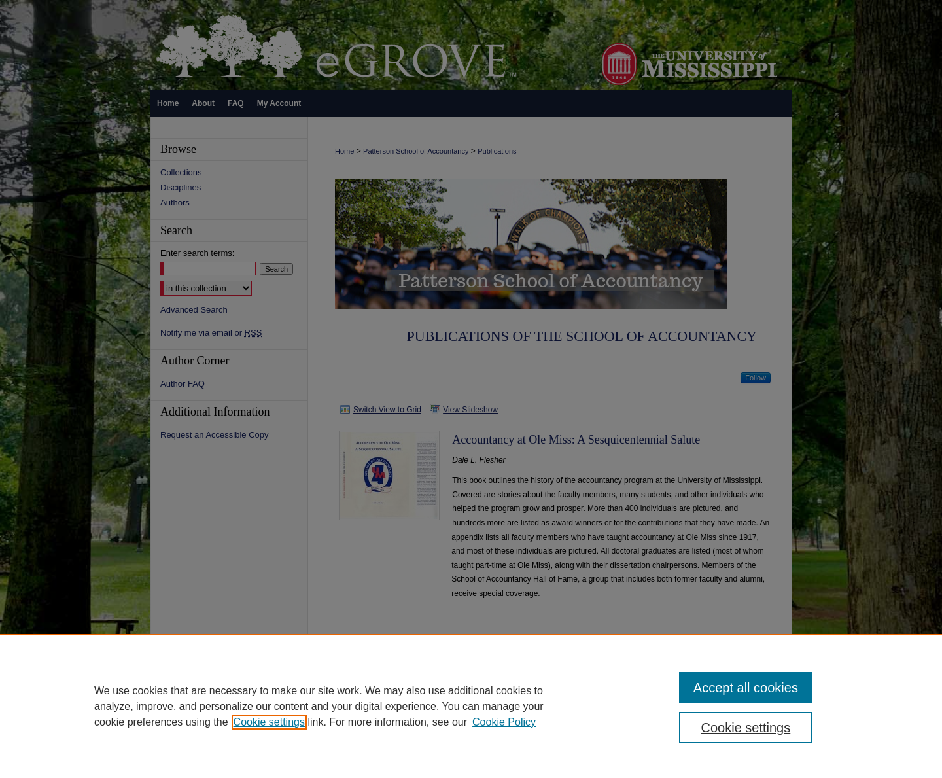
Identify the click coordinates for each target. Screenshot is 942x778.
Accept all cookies (745, 688)
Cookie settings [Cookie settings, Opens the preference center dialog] (746, 727)
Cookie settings (269, 722)
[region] (471, 706)
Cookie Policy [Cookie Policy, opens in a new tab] (504, 722)
